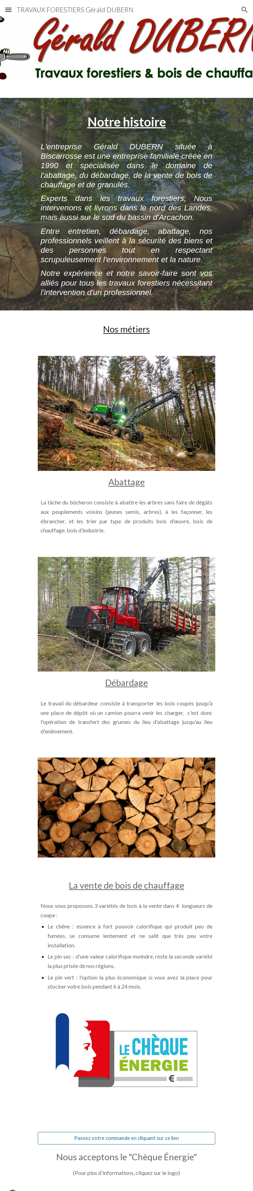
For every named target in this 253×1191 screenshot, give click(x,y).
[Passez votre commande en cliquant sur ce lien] (126, 1138)
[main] (126, 121)
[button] (8, 9)
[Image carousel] (126, 413)
